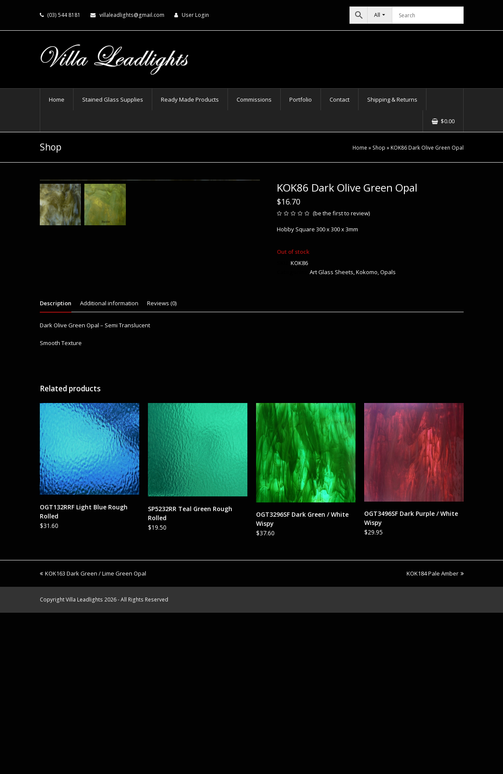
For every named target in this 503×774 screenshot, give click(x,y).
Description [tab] (55, 464)
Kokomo (367, 272)
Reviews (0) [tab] (161, 464)
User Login (195, 15)
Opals (388, 272)
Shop (378, 147)
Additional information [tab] (109, 464)
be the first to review (341, 213)
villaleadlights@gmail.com (131, 15)
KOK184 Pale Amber (435, 735)
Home (359, 147)
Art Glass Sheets (331, 272)
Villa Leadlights (84, 760)
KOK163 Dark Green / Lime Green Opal (93, 735)
